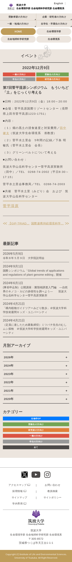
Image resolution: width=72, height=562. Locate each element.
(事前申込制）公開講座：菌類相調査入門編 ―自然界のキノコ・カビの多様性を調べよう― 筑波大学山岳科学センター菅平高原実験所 (35, 291)
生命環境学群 (54, 31)
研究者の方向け (52, 79)
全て (36, 447)
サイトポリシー (53, 497)
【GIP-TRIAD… (19, 223)
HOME (18, 31)
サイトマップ (19, 497)
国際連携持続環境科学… (47, 223)
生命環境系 (54, 39)
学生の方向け (19, 79)
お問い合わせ (52, 485)
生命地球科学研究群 (18, 39)
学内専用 (17, 503)
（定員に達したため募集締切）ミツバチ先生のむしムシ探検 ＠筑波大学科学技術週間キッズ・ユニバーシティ (35, 328)
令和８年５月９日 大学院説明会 (24, 258)
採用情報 (17, 491)
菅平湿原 (11, 206)
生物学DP (36, 418)
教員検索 (52, 491)
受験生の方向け (52, 74)
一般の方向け (19, 74)
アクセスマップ (17, 485)
